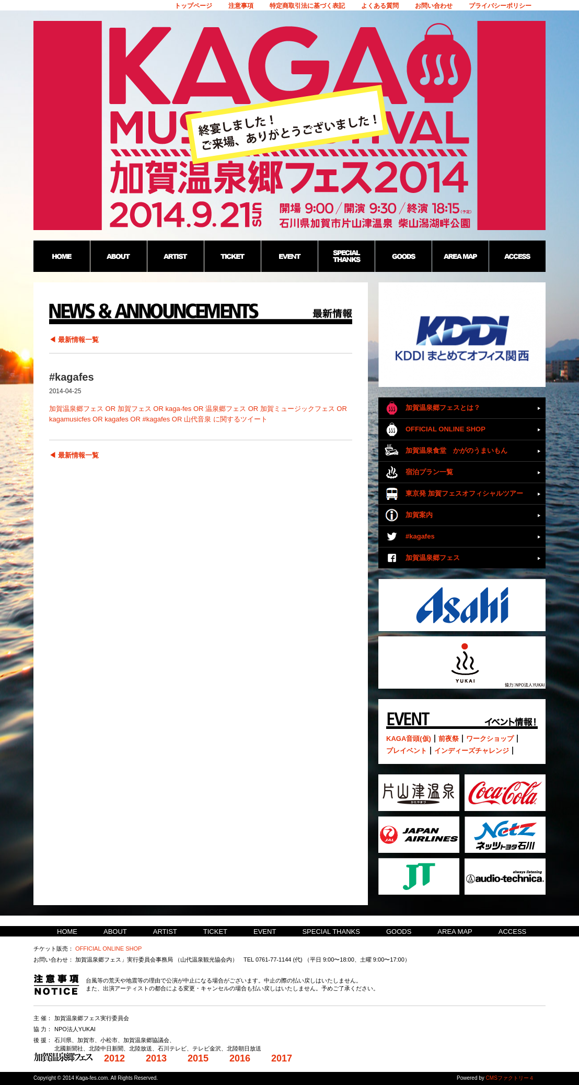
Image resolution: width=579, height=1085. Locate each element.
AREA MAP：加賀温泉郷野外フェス (460, 256)
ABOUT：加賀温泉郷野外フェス (118, 256)
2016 (239, 1058)
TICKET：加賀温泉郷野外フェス (232, 256)
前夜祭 (448, 739)
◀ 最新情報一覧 (74, 340)
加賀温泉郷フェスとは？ (443, 408)
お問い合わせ (434, 5)
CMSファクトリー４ (510, 1078)
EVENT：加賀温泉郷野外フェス (289, 256)
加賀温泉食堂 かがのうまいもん (456, 450)
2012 (114, 1058)
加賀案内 (419, 515)
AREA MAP (454, 931)
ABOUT (115, 931)
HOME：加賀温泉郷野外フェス (61, 256)
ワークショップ (490, 739)
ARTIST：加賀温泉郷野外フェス (175, 256)
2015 (198, 1058)
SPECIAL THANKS (331, 931)
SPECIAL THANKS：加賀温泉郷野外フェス (346, 256)
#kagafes (420, 536)
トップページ (193, 5)
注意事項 (240, 5)
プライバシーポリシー (500, 5)
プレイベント (406, 751)
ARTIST (165, 931)
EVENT (264, 931)
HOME (67, 931)
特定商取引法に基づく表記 (307, 5)
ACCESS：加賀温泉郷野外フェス (517, 256)
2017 (281, 1058)
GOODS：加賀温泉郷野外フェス (403, 256)
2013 (156, 1058)
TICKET (215, 931)
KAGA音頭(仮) (408, 739)
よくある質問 (380, 5)
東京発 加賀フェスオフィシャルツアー (464, 493)
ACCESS (512, 931)
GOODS (398, 931)
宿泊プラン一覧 (429, 472)
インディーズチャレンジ (471, 751)
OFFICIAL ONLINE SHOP (445, 429)
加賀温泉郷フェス (433, 558)
